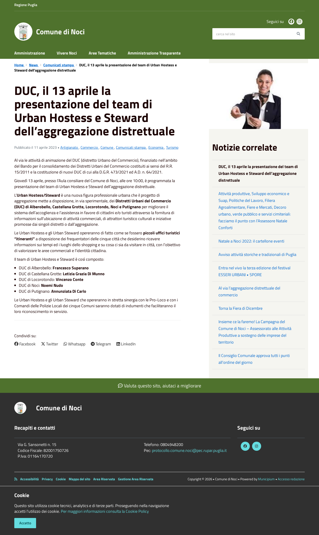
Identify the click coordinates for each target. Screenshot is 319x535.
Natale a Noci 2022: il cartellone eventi (251, 241)
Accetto (25, 523)
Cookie (61, 479)
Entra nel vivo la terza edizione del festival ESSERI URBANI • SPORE (254, 271)
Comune (107, 147)
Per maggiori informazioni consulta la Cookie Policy (105, 511)
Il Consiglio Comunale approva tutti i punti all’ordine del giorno (254, 358)
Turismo (172, 147)
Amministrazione (29, 53)
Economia (156, 147)
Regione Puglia (25, 4)
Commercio (90, 147)
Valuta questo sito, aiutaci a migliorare (159, 385)
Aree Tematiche (102, 53)
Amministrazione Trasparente (154, 53)
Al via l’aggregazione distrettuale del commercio (249, 291)
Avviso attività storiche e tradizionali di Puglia (257, 254)
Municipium (266, 479)
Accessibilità (29, 479)
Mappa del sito (79, 479)
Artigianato (69, 147)
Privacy (47, 479)
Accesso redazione (291, 479)
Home (19, 65)
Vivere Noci (67, 53)
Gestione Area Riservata (135, 479)
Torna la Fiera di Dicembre (240, 308)
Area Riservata (104, 479)
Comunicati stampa (59, 65)
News (34, 65)
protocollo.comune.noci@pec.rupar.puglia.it (189, 450)
